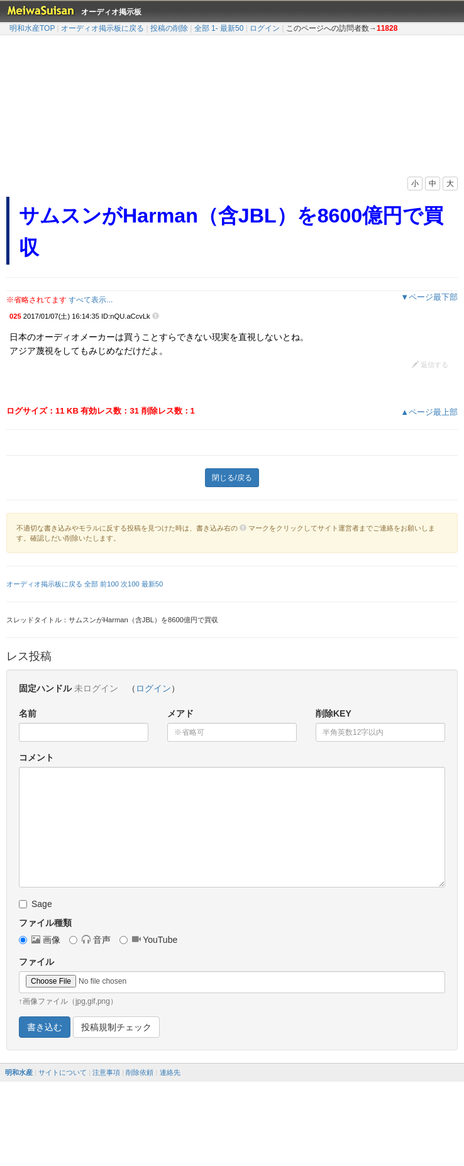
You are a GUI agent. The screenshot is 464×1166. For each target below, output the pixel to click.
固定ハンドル (45, 688)
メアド (180, 713)
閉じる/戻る (231, 477)
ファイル (36, 962)
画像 (39, 940)
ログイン (265, 28)
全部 (201, 28)
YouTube (148, 940)
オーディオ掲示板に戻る (102, 28)
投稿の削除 (169, 28)
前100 (109, 584)
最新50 (231, 28)
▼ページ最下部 (429, 297)
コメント (36, 757)
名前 (27, 713)
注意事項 (106, 1072)
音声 (90, 940)
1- (214, 28)
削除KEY (333, 713)
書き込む (44, 1027)
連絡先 (170, 1072)
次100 (130, 584)
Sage (35, 904)
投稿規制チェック (116, 1027)
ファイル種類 (45, 923)
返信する (430, 364)
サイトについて (62, 1072)
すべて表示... (91, 299)
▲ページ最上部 (429, 412)
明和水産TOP (32, 28)
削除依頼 (139, 1072)
